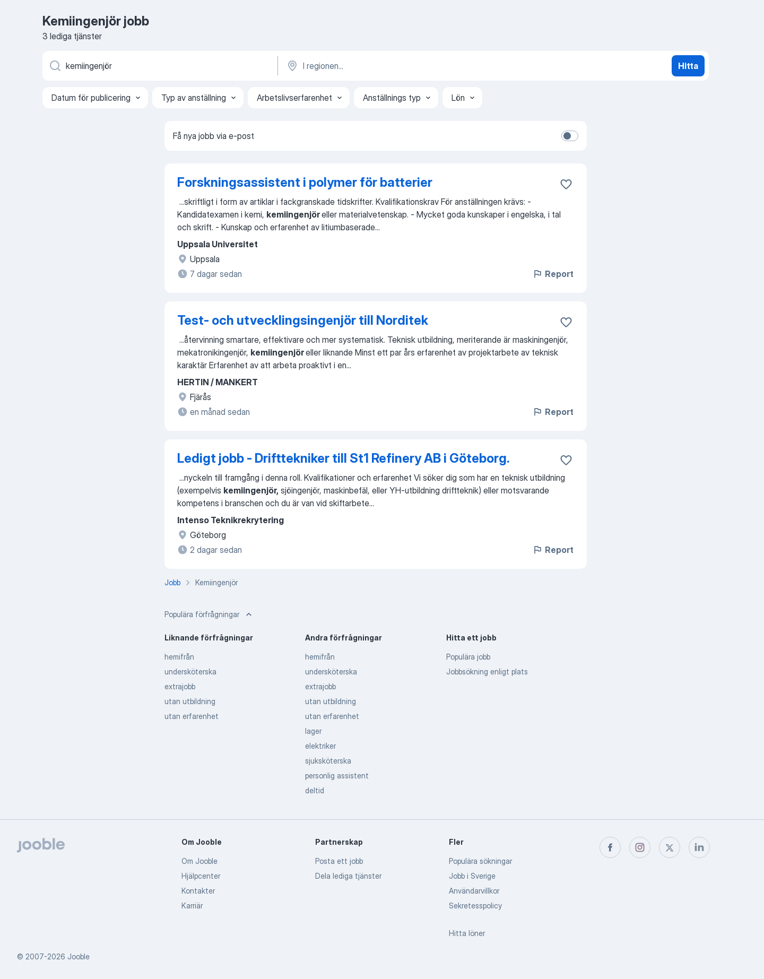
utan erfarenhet (191, 716)
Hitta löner (467, 933)
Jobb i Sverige (472, 875)
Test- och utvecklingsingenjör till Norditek (302, 320)
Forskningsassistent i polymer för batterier (304, 182)
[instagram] (639, 847)
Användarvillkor (474, 890)
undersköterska (190, 671)
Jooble (78, 956)
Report (553, 273)
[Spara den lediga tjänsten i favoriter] (566, 184)
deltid (314, 790)
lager (313, 730)
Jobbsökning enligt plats (487, 671)
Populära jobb (468, 656)
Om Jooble (199, 860)
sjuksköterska (328, 760)
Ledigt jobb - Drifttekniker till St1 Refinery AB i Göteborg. (343, 458)
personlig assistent (337, 775)
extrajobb (179, 686)
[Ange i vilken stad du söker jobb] (396, 66)
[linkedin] (699, 847)
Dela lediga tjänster (348, 875)
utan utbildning (189, 701)
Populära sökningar (480, 860)
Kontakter (198, 890)
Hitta (688, 65)
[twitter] (669, 847)
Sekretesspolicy (475, 905)
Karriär (192, 905)
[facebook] (610, 847)
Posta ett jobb (339, 860)
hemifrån (179, 656)
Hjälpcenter (200, 875)
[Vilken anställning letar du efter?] (159, 66)
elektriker (320, 745)
